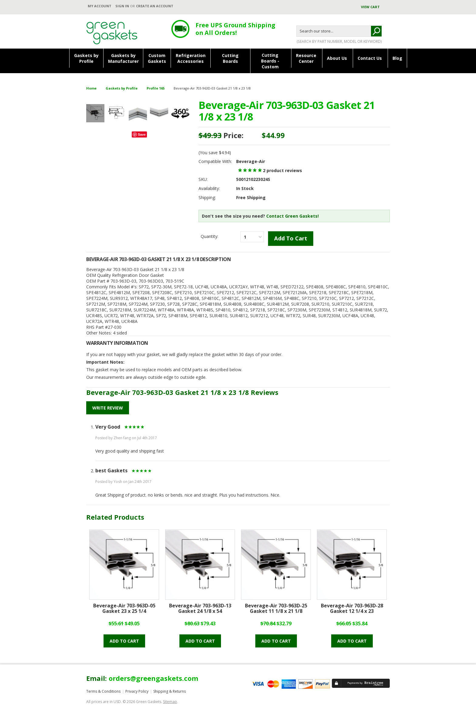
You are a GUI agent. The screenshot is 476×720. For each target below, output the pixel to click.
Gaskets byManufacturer (123, 58)
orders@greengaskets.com (153, 678)
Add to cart (124, 641)
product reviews (282, 170)
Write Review (107, 408)
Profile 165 (156, 88)
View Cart (371, 7)
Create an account (154, 6)
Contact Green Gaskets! (292, 216)
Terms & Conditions (103, 691)
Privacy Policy (136, 691)
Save (142, 134)
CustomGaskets (157, 58)
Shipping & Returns (169, 691)
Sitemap (170, 701)
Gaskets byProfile (86, 58)
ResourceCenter (306, 58)
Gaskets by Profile (122, 88)
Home (91, 88)
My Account (99, 6)
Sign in (122, 6)
